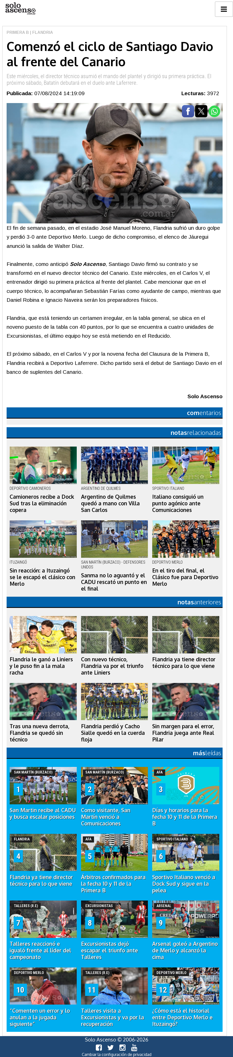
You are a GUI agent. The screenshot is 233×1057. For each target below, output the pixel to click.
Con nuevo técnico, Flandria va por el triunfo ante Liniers (112, 666)
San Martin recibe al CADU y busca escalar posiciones (43, 813)
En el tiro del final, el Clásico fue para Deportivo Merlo (185, 577)
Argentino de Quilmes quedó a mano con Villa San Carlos (110, 503)
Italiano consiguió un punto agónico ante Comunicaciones (178, 503)
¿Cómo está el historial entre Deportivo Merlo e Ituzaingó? (182, 1017)
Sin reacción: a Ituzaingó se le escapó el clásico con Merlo (42, 577)
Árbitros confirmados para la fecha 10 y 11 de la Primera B (113, 884)
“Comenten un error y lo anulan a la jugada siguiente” (40, 1017)
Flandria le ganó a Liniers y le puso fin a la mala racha (41, 666)
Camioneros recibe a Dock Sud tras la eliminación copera (42, 503)
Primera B (18, 32)
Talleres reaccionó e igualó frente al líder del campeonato (40, 950)
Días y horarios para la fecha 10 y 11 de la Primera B (184, 817)
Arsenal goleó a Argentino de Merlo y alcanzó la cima (185, 950)
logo (20, 9)
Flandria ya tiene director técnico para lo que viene (183, 662)
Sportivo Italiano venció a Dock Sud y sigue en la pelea (183, 884)
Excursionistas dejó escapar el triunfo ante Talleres (109, 950)
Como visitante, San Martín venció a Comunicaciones (105, 817)
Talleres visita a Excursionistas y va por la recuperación (112, 1017)
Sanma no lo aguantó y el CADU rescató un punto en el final (114, 582)
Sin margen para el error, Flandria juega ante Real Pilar (183, 733)
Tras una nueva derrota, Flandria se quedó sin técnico (39, 733)
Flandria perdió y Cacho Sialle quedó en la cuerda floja (113, 733)
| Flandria (41, 32)
